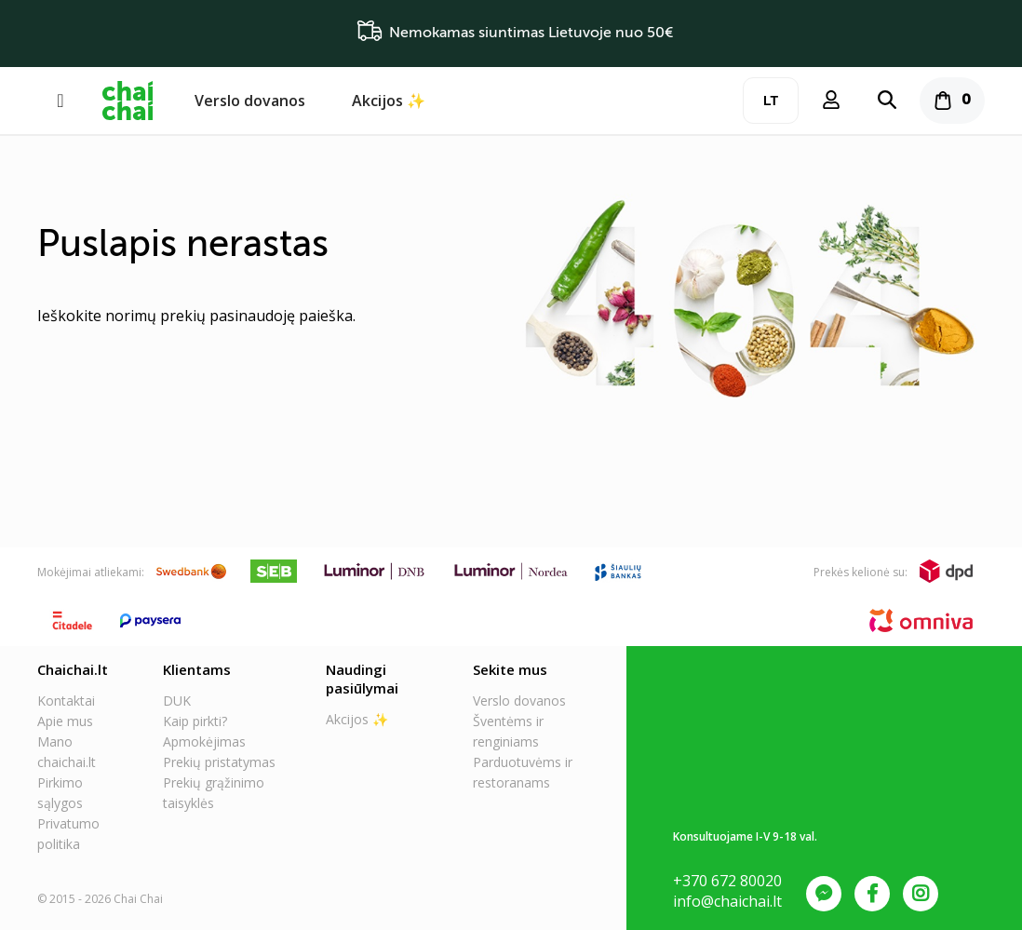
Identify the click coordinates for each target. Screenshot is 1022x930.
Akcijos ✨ (388, 100)
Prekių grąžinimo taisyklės (213, 793)
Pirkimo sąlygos (60, 793)
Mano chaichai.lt (66, 752)
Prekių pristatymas (219, 762)
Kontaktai (66, 700)
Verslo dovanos (250, 100)
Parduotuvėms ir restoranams (522, 772)
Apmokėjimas (204, 741)
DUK (177, 700)
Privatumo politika (68, 834)
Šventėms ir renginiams (508, 731)
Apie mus (65, 721)
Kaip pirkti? (195, 721)
